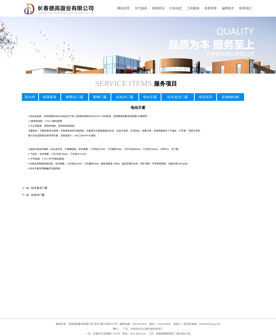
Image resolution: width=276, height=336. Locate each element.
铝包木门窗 (125, 97)
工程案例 (193, 8)
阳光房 (30, 97)
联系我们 (245, 8)
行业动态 (176, 8)
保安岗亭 (206, 97)
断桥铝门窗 (74, 97)
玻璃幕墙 (50, 97)
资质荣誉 (210, 8)
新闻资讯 (158, 8)
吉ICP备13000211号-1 (106, 323)
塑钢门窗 (100, 97)
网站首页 (123, 8)
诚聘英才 (228, 8)
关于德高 (141, 8)
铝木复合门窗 (177, 97)
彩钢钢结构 (230, 97)
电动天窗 (150, 97)
